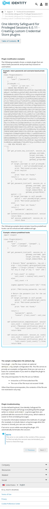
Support (10, 12)
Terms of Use (6, 494)
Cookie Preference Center (11, 504)
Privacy (4, 499)
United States (12, 485)
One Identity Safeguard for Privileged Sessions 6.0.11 (24, 14)
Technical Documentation (25, 12)
